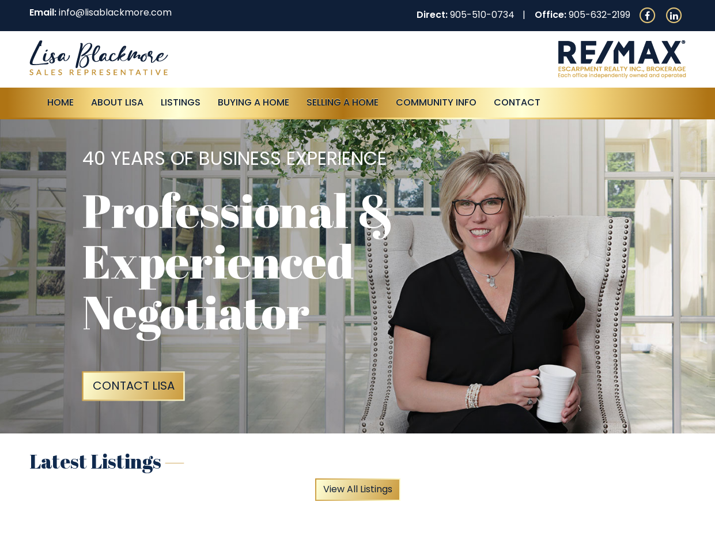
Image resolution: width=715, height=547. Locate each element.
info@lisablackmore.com (115, 12)
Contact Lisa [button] (134, 386)
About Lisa (117, 102)
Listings (180, 102)
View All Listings (357, 489)
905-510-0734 (482, 14)
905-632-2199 (599, 14)
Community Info (436, 102)
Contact (517, 102)
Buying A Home (253, 102)
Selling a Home (343, 102)
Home (60, 102)
